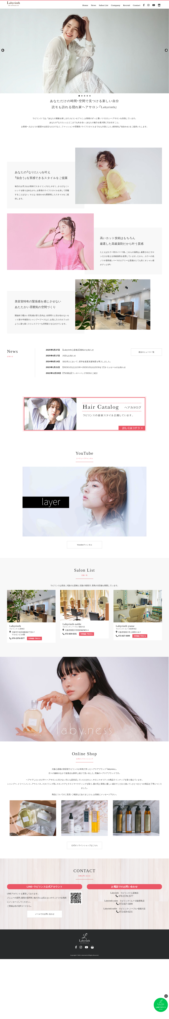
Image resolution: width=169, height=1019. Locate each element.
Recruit (126, 5)
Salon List (102, 5)
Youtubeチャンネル (84, 546)
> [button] (166, 51)
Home (83, 5)
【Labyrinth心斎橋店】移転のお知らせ (78, 351)
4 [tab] (87, 97)
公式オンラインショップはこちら (84, 847)
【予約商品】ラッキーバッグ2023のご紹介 (80, 374)
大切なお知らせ (69, 357)
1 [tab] (79, 97)
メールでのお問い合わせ (44, 915)
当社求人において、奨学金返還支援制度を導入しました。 (86, 363)
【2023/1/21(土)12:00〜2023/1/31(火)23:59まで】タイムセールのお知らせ (94, 369)
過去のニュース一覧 (146, 353)
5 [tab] (90, 97)
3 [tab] (84, 97)
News (91, 5)
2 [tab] (82, 97)
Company (114, 5)
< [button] (3, 51)
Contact (136, 5)
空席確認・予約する (34, 640)
